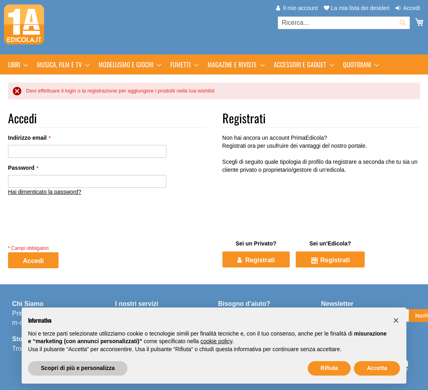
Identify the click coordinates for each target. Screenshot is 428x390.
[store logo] (24, 24)
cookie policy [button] (216, 341)
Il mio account (300, 8)
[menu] (214, 64)
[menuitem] (15, 64)
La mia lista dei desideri (357, 8)
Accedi (411, 8)
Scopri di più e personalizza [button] (78, 368)
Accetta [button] (377, 368)
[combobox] (344, 22)
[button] (396, 320)
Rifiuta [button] (329, 368)
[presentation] (69, 227)
